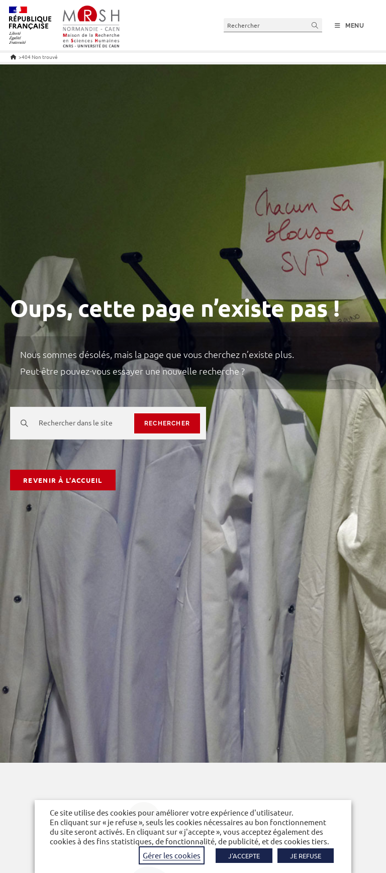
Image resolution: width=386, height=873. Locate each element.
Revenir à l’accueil (63, 480)
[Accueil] (13, 56)
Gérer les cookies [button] (172, 855)
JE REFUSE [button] (305, 855)
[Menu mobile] (349, 25)
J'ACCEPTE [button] (244, 855)
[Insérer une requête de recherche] (273, 25)
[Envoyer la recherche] (315, 25)
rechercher (167, 423)
